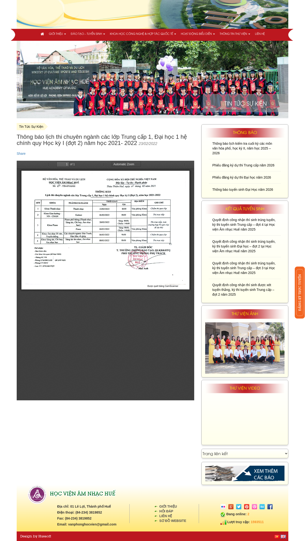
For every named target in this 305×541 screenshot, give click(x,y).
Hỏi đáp (166, 511)
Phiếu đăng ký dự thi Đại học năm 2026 (241, 177)
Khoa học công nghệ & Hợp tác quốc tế (143, 33)
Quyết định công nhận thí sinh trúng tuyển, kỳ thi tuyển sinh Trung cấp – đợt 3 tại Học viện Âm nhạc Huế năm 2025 (243, 268)
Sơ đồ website (172, 521)
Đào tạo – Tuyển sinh (88, 33)
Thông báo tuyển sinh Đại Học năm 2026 (242, 189)
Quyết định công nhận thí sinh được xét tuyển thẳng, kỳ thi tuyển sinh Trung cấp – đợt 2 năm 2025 (243, 289)
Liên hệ (260, 33)
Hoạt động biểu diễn (198, 33)
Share (21, 153)
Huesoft (44, 536)
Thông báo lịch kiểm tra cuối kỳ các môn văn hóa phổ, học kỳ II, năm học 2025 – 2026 (242, 148)
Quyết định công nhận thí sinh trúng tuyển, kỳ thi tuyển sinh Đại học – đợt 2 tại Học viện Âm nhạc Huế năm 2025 (243, 246)
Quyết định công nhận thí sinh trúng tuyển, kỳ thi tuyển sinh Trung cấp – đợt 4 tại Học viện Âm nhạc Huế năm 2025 (243, 224)
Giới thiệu (57, 33)
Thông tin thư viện (235, 33)
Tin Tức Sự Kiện (31, 127)
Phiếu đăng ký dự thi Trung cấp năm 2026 (243, 165)
